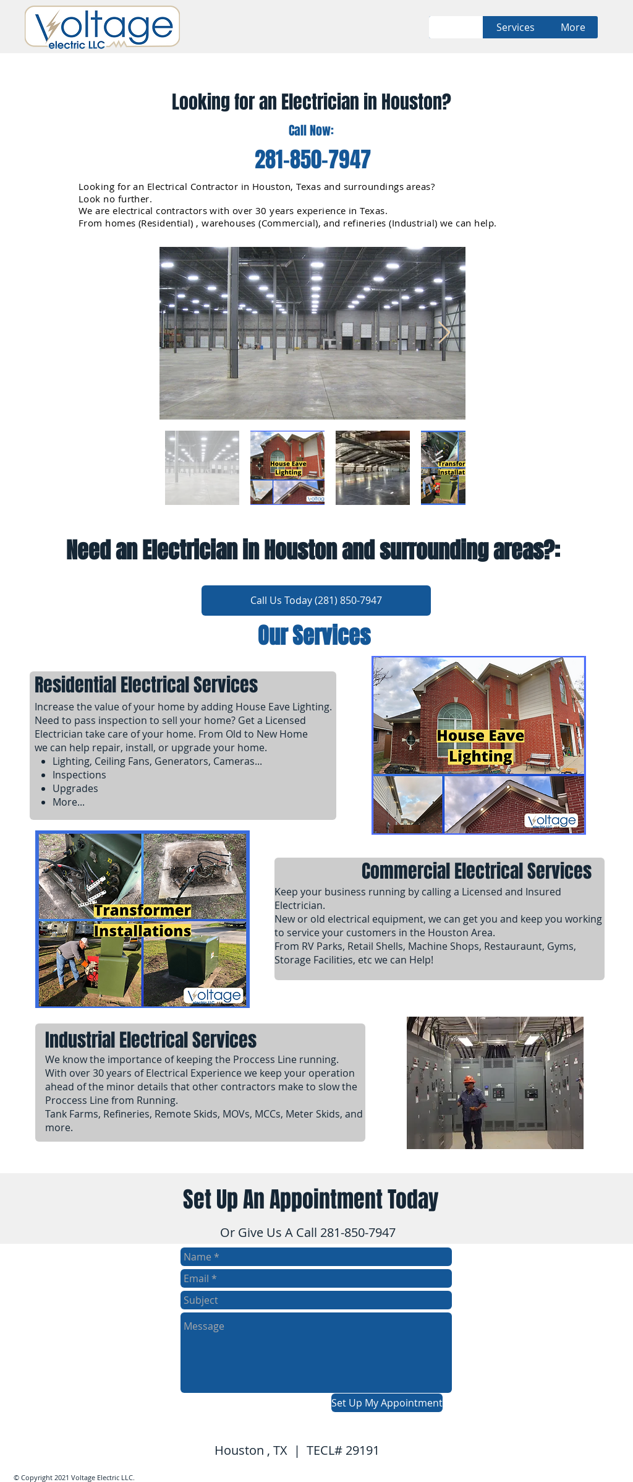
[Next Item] (444, 333)
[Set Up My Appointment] (387, 1403)
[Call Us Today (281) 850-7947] (316, 600)
